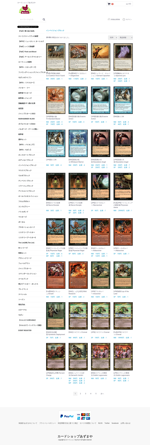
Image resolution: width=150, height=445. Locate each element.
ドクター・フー (24, 88)
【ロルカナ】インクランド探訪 (30, 325)
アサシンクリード (25, 258)
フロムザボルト (24, 201)
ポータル (21, 222)
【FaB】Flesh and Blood (27, 52)
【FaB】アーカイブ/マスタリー (30, 57)
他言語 (20, 108)
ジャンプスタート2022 (26, 114)
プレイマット (23, 289)
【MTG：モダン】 (25, 150)
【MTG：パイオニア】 (26, 145)
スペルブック (23, 279)
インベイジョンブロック (27, 165)
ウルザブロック (24, 176)
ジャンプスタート (25, 268)
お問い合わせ (125, 423)
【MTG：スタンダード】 (27, 67)
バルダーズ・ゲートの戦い (28, 129)
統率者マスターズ (25, 93)
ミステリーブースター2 (27, 238)
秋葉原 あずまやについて (28, 423)
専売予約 (21, 305)
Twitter (107, 423)
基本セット (22, 139)
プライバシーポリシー (47, 423)
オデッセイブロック (25, 160)
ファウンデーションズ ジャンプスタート (31, 72)
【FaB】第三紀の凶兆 (26, 31)
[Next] (102, 394)
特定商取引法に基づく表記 (68, 423)
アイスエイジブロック (26, 191)
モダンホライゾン (25, 77)
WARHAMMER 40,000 (26, 119)
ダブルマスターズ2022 (26, 124)
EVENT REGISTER (24, 330)
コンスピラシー (24, 207)
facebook (115, 423)
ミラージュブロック (25, 186)
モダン (20, 315)
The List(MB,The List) (26, 243)
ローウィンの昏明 (25, 62)
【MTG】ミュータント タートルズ (31, 41)
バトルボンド (23, 212)
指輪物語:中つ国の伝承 (26, 103)
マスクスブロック (25, 170)
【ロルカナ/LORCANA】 (27, 320)
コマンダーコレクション (27, 274)
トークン (21, 299)
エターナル (22, 310)
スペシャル (22, 294)
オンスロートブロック (26, 155)
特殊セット (22, 253)
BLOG (100, 423)
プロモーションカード (26, 227)
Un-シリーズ (23, 248)
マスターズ (22, 217)
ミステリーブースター (26, 232)
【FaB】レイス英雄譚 (26, 46)
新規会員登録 (114, 19)
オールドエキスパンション (28, 196)
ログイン (127, 19)
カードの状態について (88, 423)
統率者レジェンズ (25, 98)
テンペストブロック (25, 181)
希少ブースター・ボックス (28, 284)
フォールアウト (24, 263)
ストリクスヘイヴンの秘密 (28, 36)
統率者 (20, 134)
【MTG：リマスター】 (26, 83)
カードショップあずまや (75, 436)
